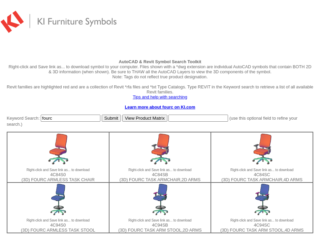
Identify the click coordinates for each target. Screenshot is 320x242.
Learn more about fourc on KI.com (160, 107)
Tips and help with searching (160, 96)
